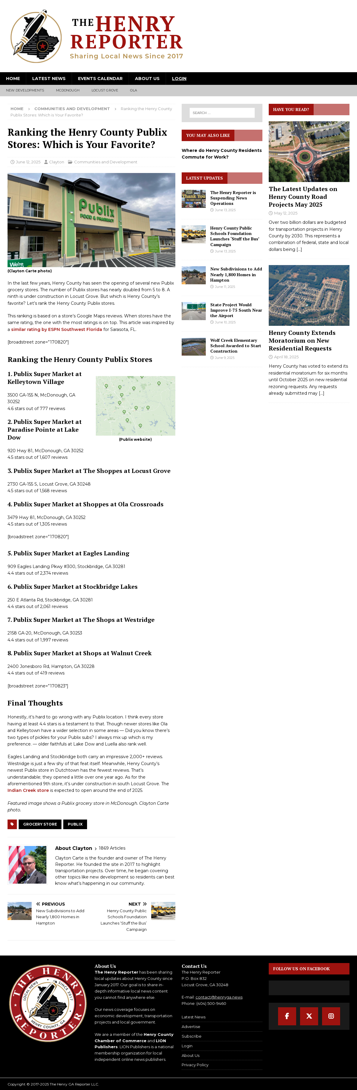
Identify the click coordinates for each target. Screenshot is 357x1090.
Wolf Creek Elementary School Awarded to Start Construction (235, 345)
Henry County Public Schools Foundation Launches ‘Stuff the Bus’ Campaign (234, 236)
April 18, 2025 (286, 356)
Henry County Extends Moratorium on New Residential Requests (302, 340)
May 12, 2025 (285, 213)
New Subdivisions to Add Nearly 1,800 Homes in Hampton (236, 274)
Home (13, 78)
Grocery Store (40, 824)
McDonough (68, 90)
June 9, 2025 (224, 358)
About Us (147, 78)
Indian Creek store (28, 790)
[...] (299, 249)
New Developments (25, 90)
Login (179, 78)
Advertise (191, 1026)
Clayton (56, 161)
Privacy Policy (195, 1064)
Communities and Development (105, 161)
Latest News (49, 78)
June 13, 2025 (225, 210)
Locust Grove (105, 90)
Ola (133, 90)
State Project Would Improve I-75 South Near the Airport (236, 310)
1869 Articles (112, 848)
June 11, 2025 (225, 287)
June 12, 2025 (28, 161)
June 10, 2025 (225, 322)
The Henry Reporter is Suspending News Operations (233, 198)
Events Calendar (100, 78)
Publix (75, 824)
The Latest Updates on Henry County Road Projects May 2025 (303, 196)
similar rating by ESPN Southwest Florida (56, 329)
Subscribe (192, 1036)
